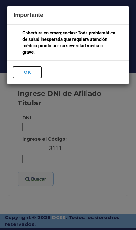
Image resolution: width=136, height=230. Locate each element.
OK (27, 72)
